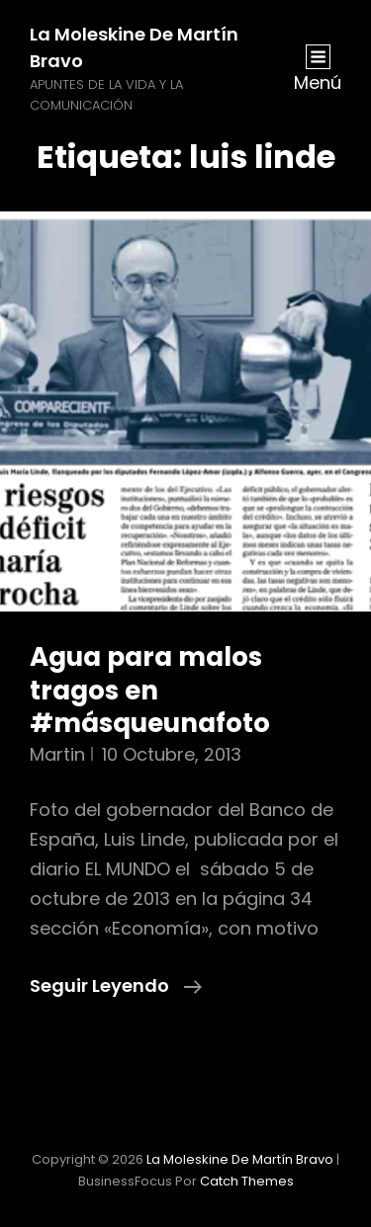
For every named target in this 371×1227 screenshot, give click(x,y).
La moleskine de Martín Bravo (239, 1159)
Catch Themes (247, 1181)
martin (57, 754)
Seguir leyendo (116, 986)
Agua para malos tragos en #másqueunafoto (150, 690)
